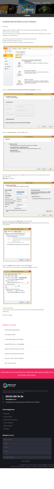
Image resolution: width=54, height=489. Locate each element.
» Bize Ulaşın (6, 429)
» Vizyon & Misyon (7, 417)
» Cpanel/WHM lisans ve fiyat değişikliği (14, 344)
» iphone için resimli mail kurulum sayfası (14, 349)
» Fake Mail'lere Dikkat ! (10, 334)
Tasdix (44, 465)
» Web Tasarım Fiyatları (10, 363)
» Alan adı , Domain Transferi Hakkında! (14, 358)
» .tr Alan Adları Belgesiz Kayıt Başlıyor (13, 339)
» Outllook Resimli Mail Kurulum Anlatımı (14, 353)
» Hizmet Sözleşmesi (8, 423)
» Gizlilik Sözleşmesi (8, 426)
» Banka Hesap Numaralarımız (10, 420)
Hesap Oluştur (36, 3)
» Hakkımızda (6, 413)
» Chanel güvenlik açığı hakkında (12, 330)
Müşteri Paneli (46, 3)
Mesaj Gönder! (26, 461)
